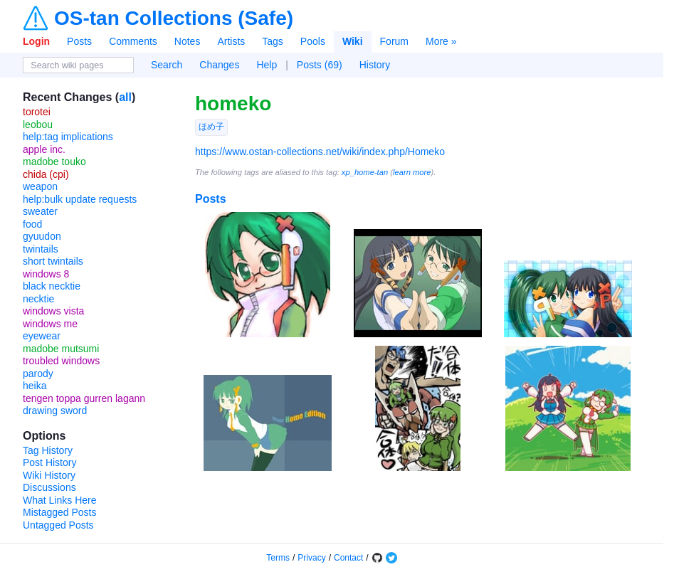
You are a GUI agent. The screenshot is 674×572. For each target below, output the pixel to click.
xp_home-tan (365, 172)
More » (441, 41)
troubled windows (61, 360)
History (375, 64)
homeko (233, 103)
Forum (394, 41)
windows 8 (46, 274)
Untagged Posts (58, 525)
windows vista (53, 311)
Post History (49, 462)
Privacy (311, 558)
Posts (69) (319, 64)
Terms (278, 558)
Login (36, 41)
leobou (38, 124)
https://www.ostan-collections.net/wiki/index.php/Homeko (320, 151)
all (125, 97)
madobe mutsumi (61, 348)
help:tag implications (68, 136)
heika (34, 385)
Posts (79, 41)
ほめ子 (211, 127)
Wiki (352, 41)
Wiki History (49, 475)
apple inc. (44, 149)
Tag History (48, 450)
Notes (187, 41)
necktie (38, 298)
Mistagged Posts (60, 512)
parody (38, 373)
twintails (40, 249)
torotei (37, 111)
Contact (348, 558)
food (32, 224)
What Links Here (59, 500)
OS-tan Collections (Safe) (173, 18)
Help (266, 64)
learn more (412, 172)
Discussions (49, 487)
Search (166, 64)
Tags (272, 41)
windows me (50, 323)
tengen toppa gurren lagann (84, 398)
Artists (231, 41)
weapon (40, 186)
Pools (312, 41)
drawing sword (55, 410)
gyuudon (42, 236)
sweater (40, 211)
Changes (219, 64)
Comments (133, 41)
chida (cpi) (46, 174)
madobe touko (54, 161)
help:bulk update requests (80, 199)
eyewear (41, 335)
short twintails (53, 261)
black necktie (51, 286)
